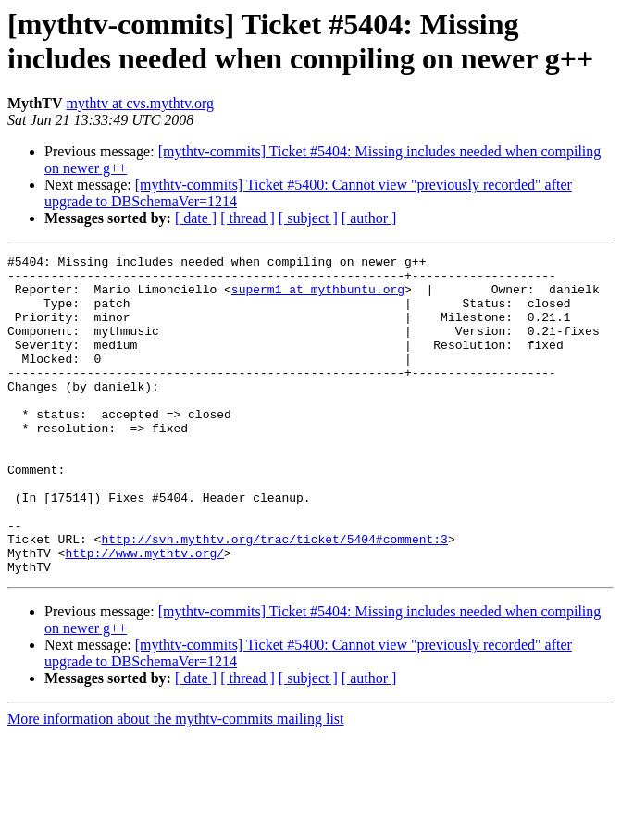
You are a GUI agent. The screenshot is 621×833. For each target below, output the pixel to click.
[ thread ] (247, 218)
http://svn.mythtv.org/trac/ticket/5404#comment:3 (274, 597)
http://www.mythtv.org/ (144, 613)
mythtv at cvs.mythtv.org (141, 103)
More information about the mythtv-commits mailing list (175, 782)
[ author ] (369, 218)
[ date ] (196, 218)
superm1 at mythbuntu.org (317, 297)
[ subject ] (308, 218)
